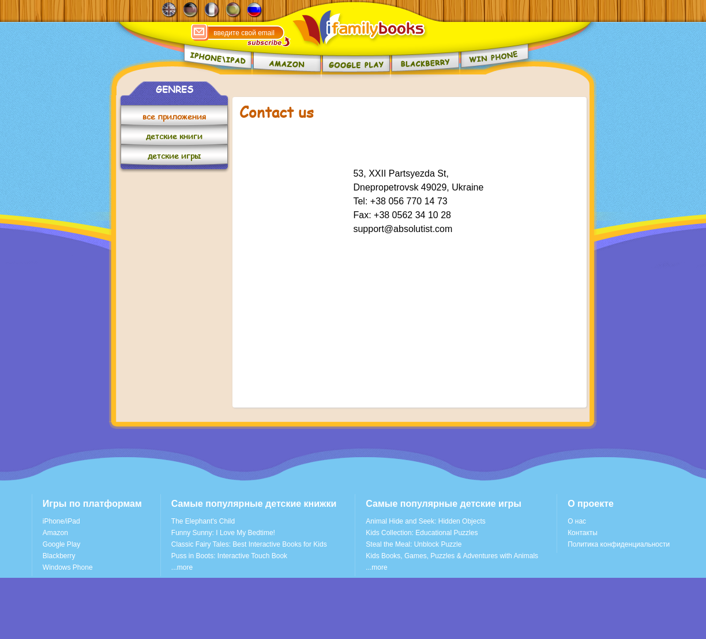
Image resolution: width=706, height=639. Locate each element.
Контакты (583, 533)
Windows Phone (68, 567)
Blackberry (59, 556)
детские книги (174, 135)
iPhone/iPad (61, 521)
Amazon (55, 533)
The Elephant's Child (203, 521)
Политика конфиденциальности (619, 544)
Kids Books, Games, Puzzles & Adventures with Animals (452, 556)
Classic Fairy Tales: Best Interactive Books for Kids (249, 544)
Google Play (61, 544)
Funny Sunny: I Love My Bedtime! (223, 533)
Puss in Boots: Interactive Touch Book (229, 556)
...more (182, 567)
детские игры (174, 155)
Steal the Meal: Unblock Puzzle (413, 544)
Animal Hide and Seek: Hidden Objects (425, 521)
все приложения (174, 116)
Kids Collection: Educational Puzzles (422, 533)
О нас (577, 521)
